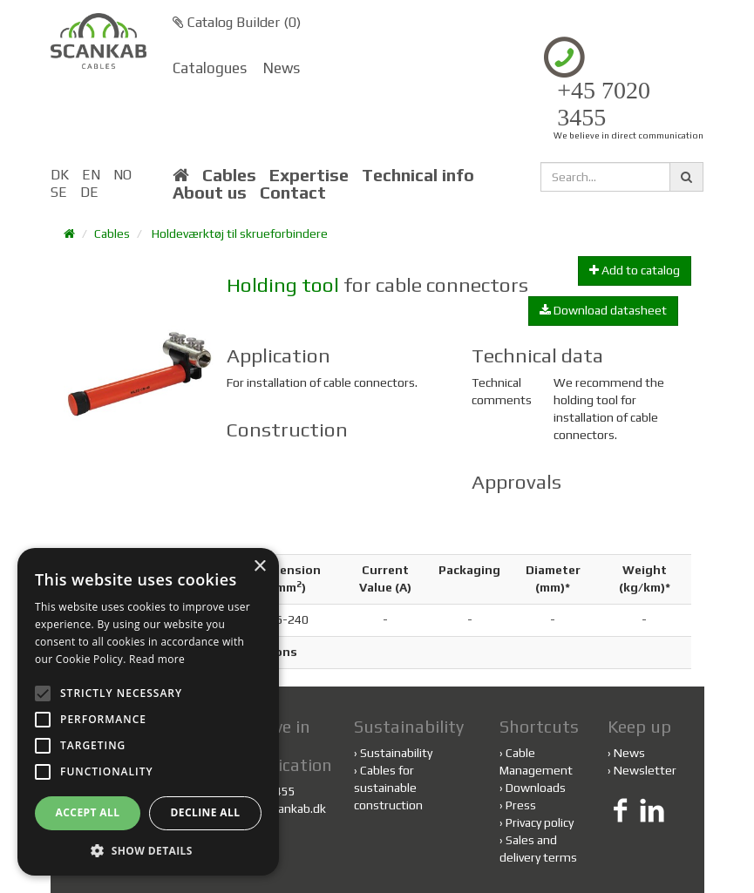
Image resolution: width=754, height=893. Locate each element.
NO (122, 174)
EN (91, 174)
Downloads (536, 788)
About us (210, 192)
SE (59, 192)
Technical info (418, 175)
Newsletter (645, 770)
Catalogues (210, 68)
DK (60, 174)
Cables (229, 175)
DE (89, 192)
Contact (293, 192)
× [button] (259, 566)
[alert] (148, 712)
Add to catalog (634, 270)
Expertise (309, 175)
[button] (148, 850)
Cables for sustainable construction (388, 787)
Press (521, 805)
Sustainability (393, 753)
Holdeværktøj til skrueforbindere (240, 233)
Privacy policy (540, 822)
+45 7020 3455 (603, 104)
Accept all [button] (88, 812)
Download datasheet (603, 310)
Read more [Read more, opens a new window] (157, 659)
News (281, 68)
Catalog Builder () (237, 22)
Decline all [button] (206, 812)
